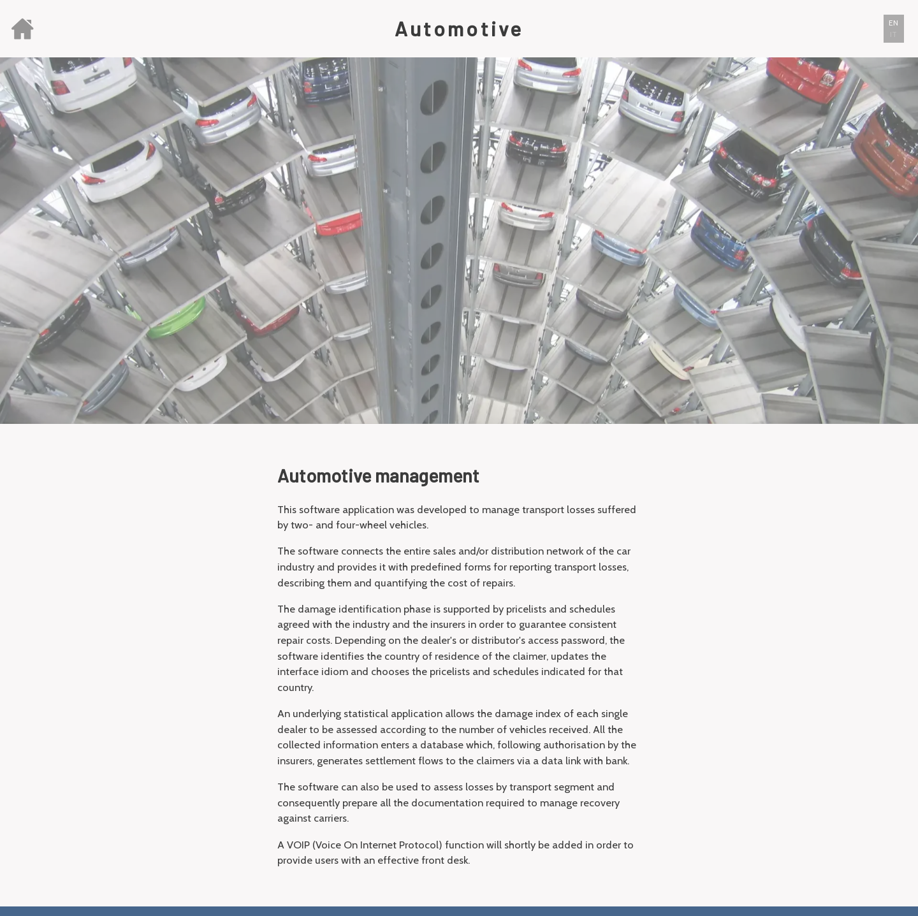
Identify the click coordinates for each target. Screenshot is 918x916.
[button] (893, 29)
